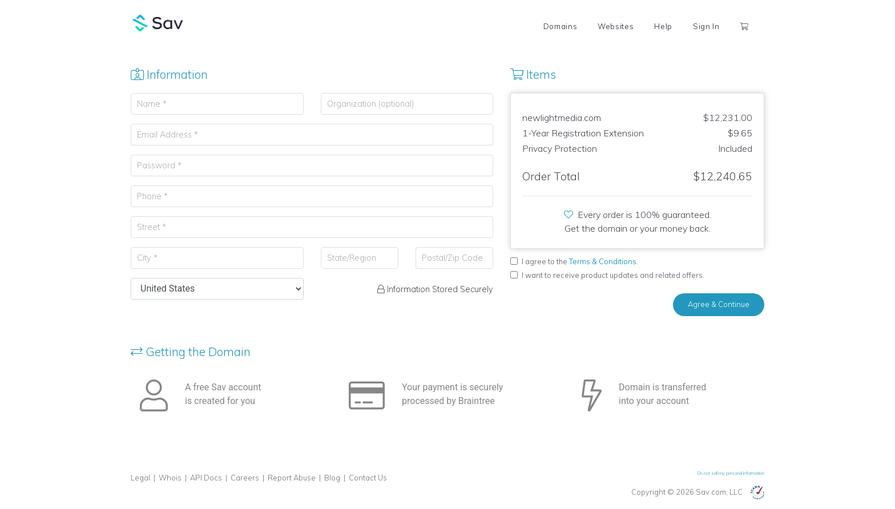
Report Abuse (292, 477)
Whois (170, 477)
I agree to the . (580, 261)
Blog (332, 477)
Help (663, 26)
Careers (245, 477)
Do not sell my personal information (731, 473)
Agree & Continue (718, 304)
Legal (140, 477)
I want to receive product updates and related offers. (613, 275)
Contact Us (368, 477)
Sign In (706, 26)
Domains (560, 26)
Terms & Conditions (602, 261)
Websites (616, 26)
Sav (158, 22)
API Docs (206, 477)
